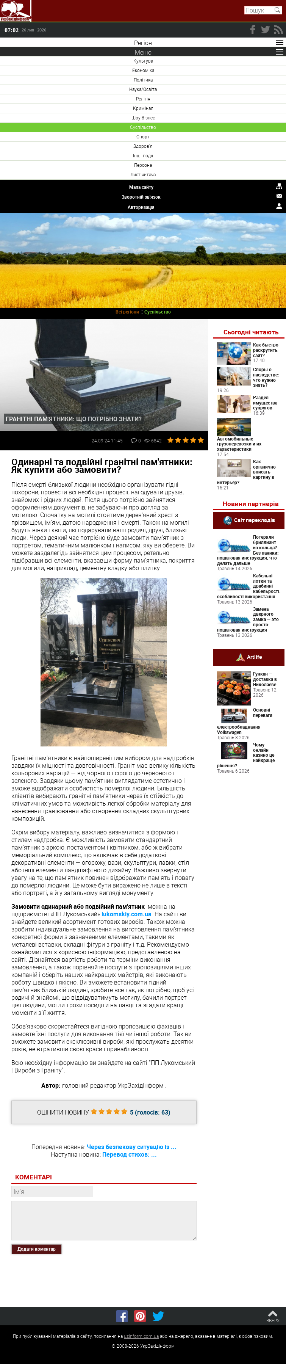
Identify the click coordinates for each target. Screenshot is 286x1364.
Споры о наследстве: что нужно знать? (266, 377)
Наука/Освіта (143, 89)
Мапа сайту (141, 187)
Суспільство (143, 127)
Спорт (143, 136)
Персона (143, 165)
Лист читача (143, 174)
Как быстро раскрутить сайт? (265, 350)
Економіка (143, 70)
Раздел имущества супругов (265, 402)
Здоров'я (143, 146)
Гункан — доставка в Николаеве (265, 679)
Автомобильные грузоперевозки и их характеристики (239, 444)
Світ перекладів (254, 520)
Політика (143, 80)
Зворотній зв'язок (141, 197)
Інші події (143, 155)
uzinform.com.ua (141, 1336)
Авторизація (141, 207)
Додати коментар (36, 1249)
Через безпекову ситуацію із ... (132, 1147)
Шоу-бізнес (143, 117)
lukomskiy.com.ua (127, 914)
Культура (143, 61)
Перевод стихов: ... (129, 1154)
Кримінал (143, 108)
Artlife (254, 656)
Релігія (143, 99)
